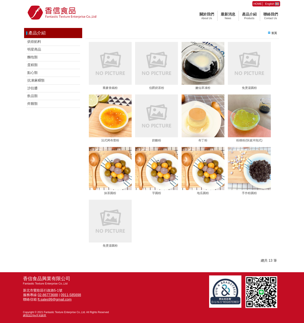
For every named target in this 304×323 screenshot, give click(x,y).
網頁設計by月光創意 (34, 315)
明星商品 (34, 49)
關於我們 (206, 16)
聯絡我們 (270, 16)
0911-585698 (71, 295)
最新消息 (228, 16)
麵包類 (32, 57)
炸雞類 (32, 103)
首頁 (274, 33)
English (272, 3)
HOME (257, 3)
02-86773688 (48, 295)
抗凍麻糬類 (36, 80)
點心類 (32, 72)
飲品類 (32, 96)
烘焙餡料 (34, 41)
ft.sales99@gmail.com (55, 299)
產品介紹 (249, 16)
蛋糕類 (32, 65)
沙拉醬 (32, 88)
